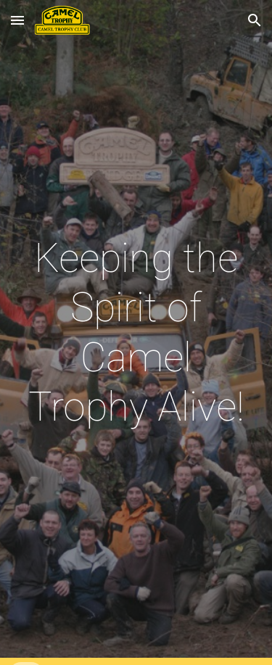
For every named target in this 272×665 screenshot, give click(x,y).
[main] (136, 332)
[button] (17, 20)
